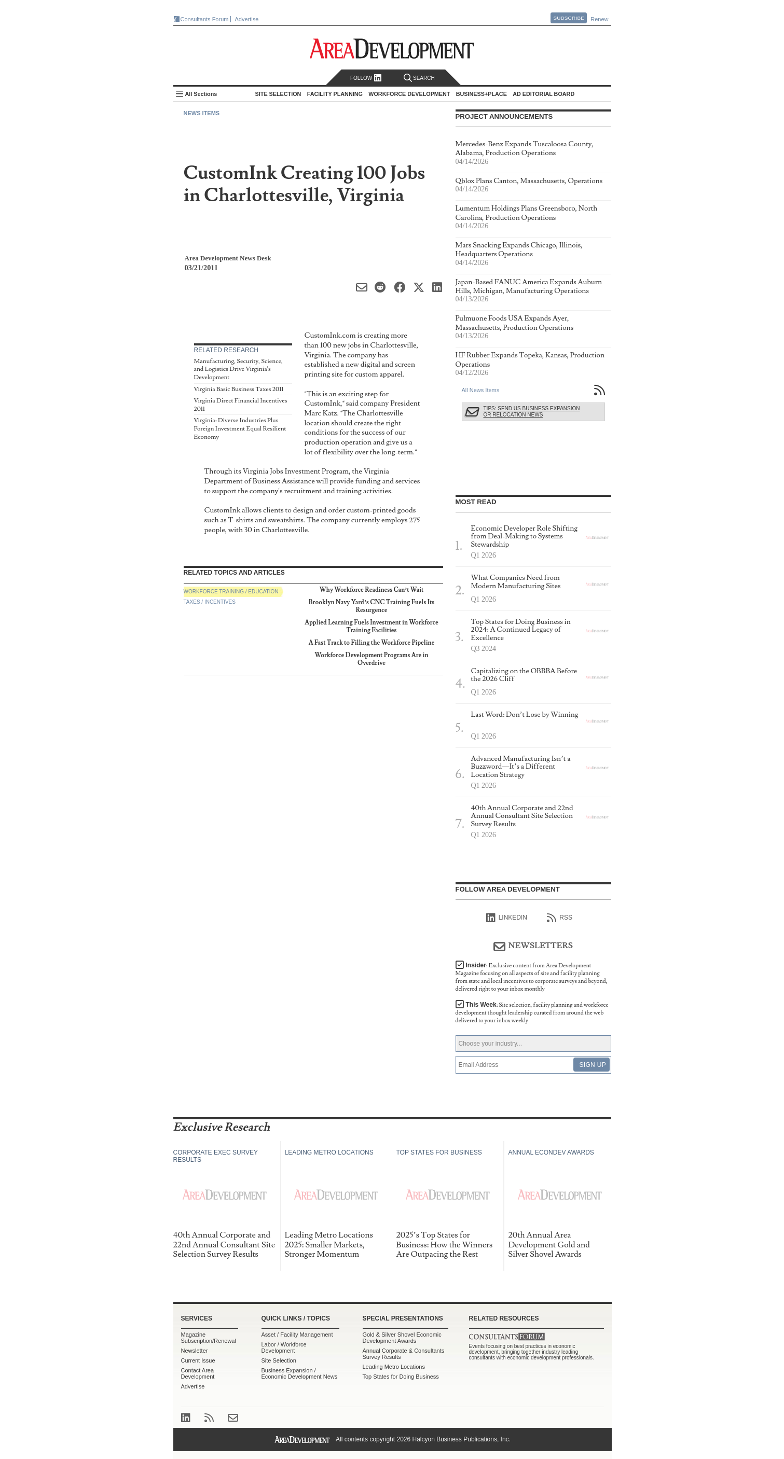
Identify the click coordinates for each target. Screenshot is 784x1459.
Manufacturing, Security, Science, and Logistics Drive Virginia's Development (238, 369)
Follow (366, 78)
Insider (532, 977)
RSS (559, 918)
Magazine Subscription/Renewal (208, 1337)
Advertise (247, 19)
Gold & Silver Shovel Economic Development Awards (402, 1337)
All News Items (481, 390)
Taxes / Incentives (210, 602)
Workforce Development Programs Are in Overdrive (372, 658)
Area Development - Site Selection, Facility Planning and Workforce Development (392, 48)
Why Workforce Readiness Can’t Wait (372, 590)
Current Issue (198, 1360)
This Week (532, 1012)
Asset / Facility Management (297, 1334)
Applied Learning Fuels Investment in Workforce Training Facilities (371, 626)
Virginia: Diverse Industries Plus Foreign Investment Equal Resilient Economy (240, 428)
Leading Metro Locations (394, 1367)
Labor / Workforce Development (284, 1347)
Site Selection (279, 1360)
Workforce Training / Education (231, 591)
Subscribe (568, 18)
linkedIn (506, 918)
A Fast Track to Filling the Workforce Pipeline (372, 643)
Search (419, 78)
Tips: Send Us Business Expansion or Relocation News (532, 412)
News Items (202, 113)
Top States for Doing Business (401, 1376)
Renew (599, 19)
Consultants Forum (205, 19)
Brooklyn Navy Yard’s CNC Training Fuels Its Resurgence (371, 606)
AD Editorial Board (543, 94)
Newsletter (194, 1350)
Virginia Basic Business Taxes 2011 (239, 389)
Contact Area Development (198, 1373)
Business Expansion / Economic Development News (300, 1373)
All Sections (201, 94)
